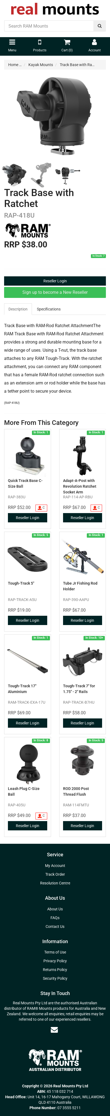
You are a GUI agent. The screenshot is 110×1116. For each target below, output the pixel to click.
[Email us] (54, 1030)
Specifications (49, 309)
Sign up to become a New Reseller (55, 292)
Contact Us (55, 926)
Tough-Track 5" (21, 583)
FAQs (55, 918)
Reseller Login (55, 281)
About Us (55, 909)
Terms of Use (55, 952)
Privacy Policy (55, 961)
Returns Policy (55, 969)
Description (18, 309)
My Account (55, 865)
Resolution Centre (55, 883)
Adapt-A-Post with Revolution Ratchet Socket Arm (79, 486)
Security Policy (55, 978)
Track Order (55, 874)
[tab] (18, 309)
